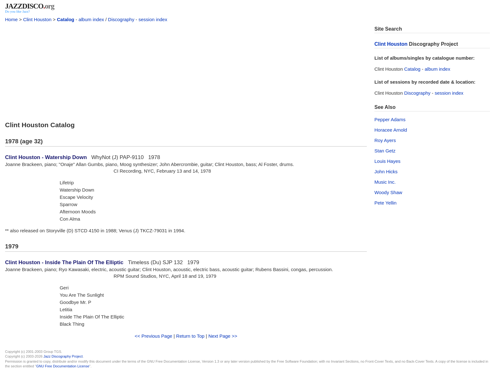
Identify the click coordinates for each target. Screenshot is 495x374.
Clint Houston (37, 19)
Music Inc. (385, 182)
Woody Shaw (388, 192)
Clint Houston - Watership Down (46, 157)
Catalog (65, 19)
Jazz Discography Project (63, 356)
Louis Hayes (387, 161)
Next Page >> (222, 336)
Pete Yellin (385, 202)
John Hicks (385, 171)
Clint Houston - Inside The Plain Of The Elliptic (64, 262)
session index (153, 19)
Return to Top (190, 336)
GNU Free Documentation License (62, 366)
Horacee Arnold (390, 130)
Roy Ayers (385, 140)
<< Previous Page (153, 336)
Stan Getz (385, 150)
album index (91, 19)
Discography (121, 19)
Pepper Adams (389, 119)
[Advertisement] (186, 70)
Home (11, 19)
